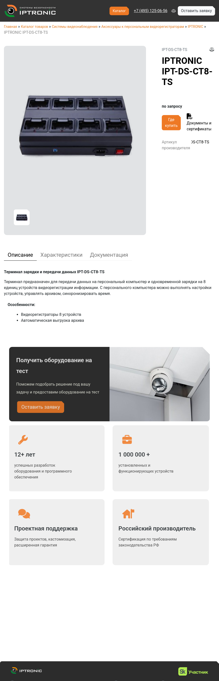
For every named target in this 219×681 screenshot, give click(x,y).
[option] (22, 217)
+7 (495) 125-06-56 (150, 10)
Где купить (171, 122)
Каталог (119, 11)
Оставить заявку (40, 409)
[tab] (20, 255)
